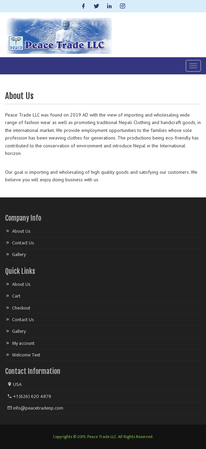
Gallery (19, 254)
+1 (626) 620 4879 (29, 396)
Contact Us (23, 243)
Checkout (21, 308)
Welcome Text (26, 355)
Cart (16, 296)
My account (23, 343)
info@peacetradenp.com (35, 408)
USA (14, 384)
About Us (21, 231)
